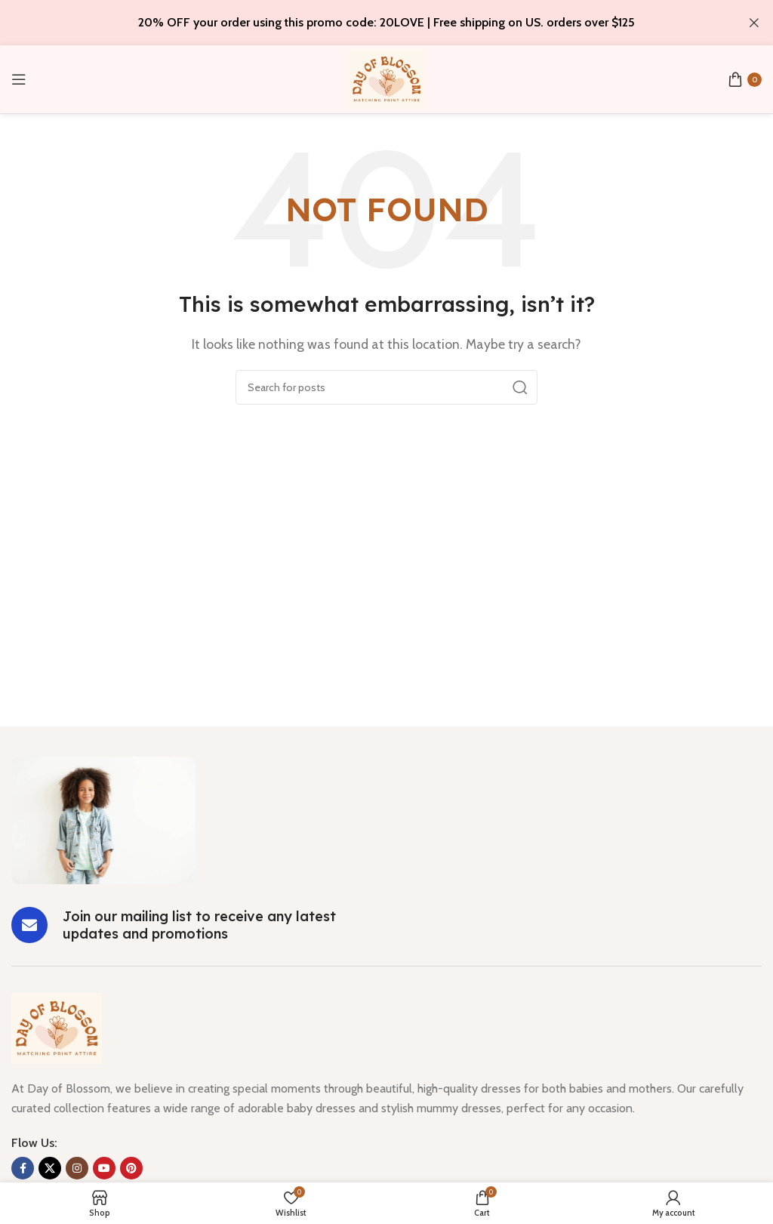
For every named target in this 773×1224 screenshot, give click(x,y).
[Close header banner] (754, 22)
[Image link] (103, 819)
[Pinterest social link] (131, 1168)
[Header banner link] (364, 22)
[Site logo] (386, 78)
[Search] (386, 387)
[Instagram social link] (77, 1168)
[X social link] (49, 1168)
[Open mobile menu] (19, 79)
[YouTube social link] (104, 1168)
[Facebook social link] (22, 1168)
